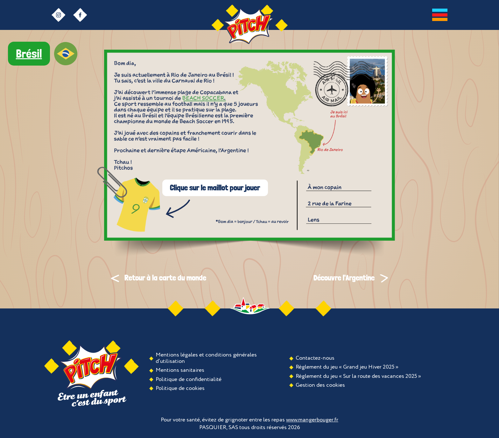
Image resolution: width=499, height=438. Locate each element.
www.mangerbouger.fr (312, 420)
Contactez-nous (315, 358)
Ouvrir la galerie (204, 98)
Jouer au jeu (128, 199)
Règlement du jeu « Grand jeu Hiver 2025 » (347, 367)
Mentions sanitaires (180, 370)
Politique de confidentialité (188, 379)
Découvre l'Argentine (350, 277)
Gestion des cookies (320, 385)
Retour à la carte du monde (158, 277)
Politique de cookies (180, 388)
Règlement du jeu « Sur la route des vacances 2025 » (358, 376)
